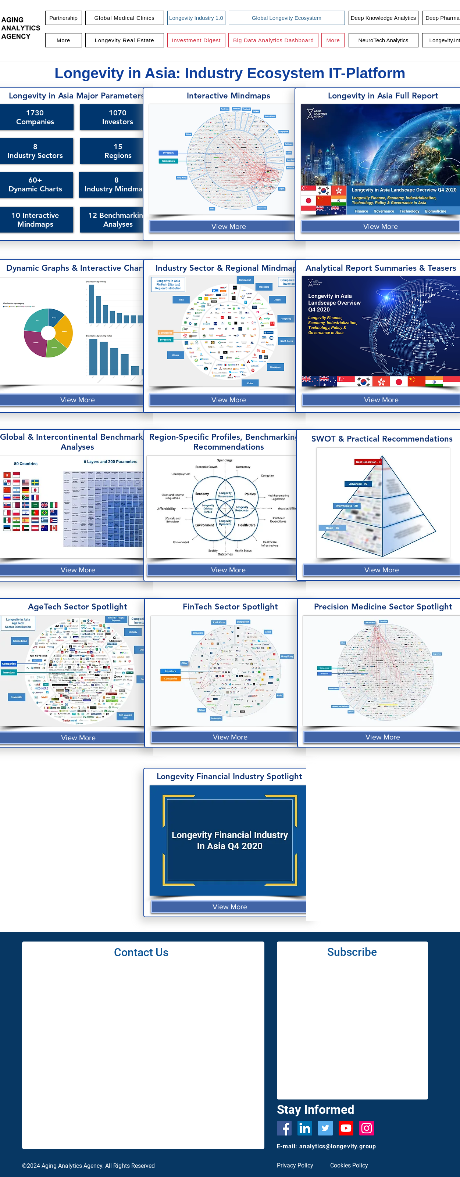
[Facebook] (284, 1128)
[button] (124, 18)
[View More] (228, 226)
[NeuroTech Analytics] (383, 40)
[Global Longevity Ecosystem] (287, 18)
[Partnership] (63, 18)
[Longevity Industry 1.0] (196, 18)
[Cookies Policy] (352, 1166)
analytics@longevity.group (337, 1146)
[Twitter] (325, 1128)
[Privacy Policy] (299, 1166)
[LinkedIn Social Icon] (304, 1128)
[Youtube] (346, 1128)
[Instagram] (366, 1128)
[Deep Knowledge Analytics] (383, 18)
